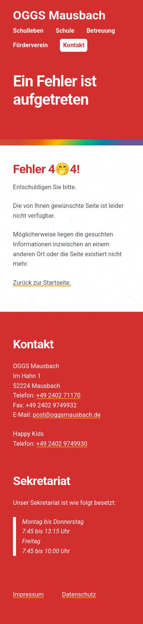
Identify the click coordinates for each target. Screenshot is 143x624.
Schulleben (28, 30)
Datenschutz (79, 594)
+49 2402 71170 (58, 395)
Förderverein (30, 45)
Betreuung (101, 30)
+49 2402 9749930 (61, 443)
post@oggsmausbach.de (67, 414)
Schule (65, 30)
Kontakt (73, 45)
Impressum (28, 594)
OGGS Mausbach (59, 15)
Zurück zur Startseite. (42, 282)
